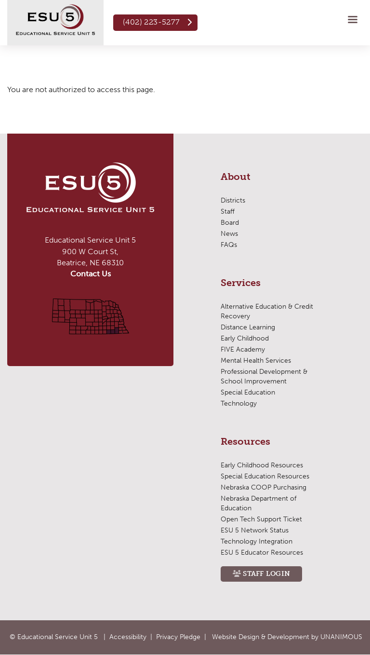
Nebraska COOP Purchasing (263, 487)
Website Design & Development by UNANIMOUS (287, 637)
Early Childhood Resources (262, 465)
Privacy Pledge (178, 637)
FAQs (229, 245)
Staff (228, 211)
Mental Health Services (256, 360)
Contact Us (90, 273)
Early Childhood (245, 338)
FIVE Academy (243, 349)
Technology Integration (256, 541)
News (229, 234)
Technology (239, 403)
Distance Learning (248, 327)
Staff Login (266, 574)
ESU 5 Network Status (255, 530)
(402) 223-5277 (151, 22)
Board (230, 222)
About (236, 177)
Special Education (248, 392)
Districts (233, 200)
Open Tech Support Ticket (261, 519)
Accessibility (127, 637)
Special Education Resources (265, 476)
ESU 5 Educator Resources (262, 552)
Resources (245, 442)
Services (241, 283)
